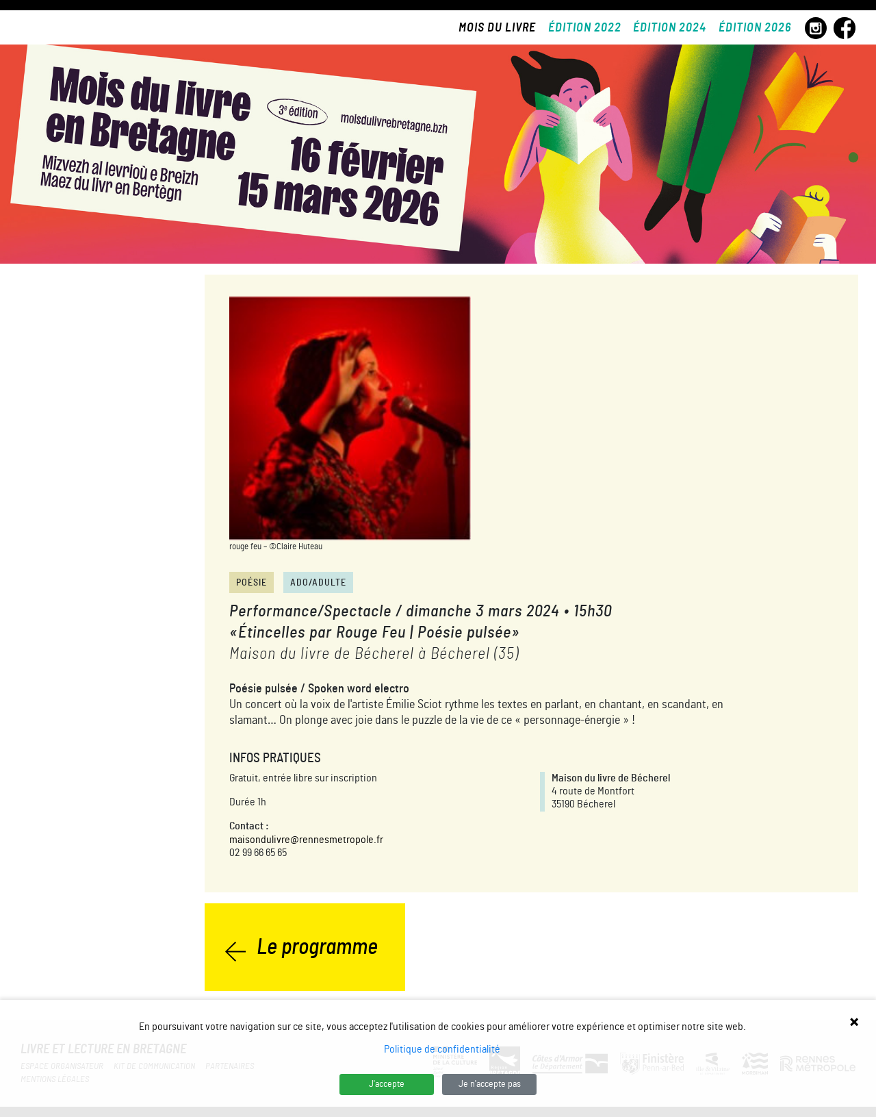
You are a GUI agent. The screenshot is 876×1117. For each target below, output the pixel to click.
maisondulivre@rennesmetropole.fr (306, 839)
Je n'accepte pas (490, 1084)
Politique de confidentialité (442, 1049)
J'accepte (386, 1084)
